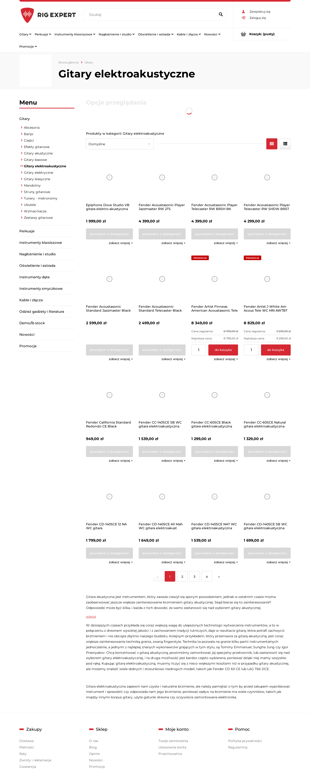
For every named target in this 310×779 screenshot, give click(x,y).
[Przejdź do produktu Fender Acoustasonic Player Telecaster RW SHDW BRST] (267, 177)
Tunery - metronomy (40, 198)
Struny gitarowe (37, 192)
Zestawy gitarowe (38, 218)
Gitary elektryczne (38, 173)
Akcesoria (32, 127)
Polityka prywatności (245, 741)
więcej (91, 616)
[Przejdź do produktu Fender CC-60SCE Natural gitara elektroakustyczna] (267, 395)
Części (29, 140)
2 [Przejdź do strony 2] (182, 576)
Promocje (28, 346)
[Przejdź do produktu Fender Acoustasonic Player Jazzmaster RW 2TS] (162, 177)
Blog (93, 747)
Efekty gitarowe (36, 147)
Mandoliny (32, 185)
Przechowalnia (170, 754)
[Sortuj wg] (120, 143)
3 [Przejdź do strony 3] (194, 576)
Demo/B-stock (32, 323)
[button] (121, 242)
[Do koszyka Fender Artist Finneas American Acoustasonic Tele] (223, 349)
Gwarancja (27, 767)
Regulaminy (238, 747)
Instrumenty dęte (34, 277)
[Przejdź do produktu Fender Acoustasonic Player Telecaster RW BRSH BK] (214, 177)
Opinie (94, 754)
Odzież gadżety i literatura (41, 311)
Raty (23, 754)
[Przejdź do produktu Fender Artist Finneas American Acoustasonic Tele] (214, 279)
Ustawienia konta (172, 747)
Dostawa (26, 741)
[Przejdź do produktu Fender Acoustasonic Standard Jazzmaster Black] (109, 279)
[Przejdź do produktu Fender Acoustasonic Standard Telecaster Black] (162, 279)
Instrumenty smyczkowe (41, 288)
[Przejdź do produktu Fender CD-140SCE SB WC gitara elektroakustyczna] (267, 496)
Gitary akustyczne (38, 153)
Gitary (24, 119)
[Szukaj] (220, 14)
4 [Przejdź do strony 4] (207, 576)
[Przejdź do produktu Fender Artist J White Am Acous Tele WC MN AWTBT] (267, 279)
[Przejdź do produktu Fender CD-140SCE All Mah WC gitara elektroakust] (162, 496)
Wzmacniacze (35, 211)
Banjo (28, 134)
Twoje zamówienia (173, 741)
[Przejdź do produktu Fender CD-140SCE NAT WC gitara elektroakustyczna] (214, 496)
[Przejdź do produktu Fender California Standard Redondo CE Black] (109, 395)
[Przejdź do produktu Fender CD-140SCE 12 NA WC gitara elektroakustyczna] (109, 496)
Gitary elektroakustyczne (45, 166)
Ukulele (30, 205)
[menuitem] (25, 34)
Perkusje (26, 231)
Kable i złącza (31, 300)
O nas (93, 741)
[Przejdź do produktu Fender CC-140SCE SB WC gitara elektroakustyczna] (162, 395)
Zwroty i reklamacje (35, 760)
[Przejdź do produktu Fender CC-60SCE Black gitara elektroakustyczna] (214, 395)
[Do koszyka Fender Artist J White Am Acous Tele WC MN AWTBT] (276, 349)
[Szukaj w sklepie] (151, 14)
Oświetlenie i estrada (37, 265)
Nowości (26, 334)
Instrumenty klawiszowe (40, 242)
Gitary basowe (35, 160)
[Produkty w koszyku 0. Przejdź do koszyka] (262, 34)
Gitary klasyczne (37, 179)
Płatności (26, 747)
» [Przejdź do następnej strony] (219, 576)
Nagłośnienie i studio (37, 254)
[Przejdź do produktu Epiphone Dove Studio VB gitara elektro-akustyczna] (109, 177)
